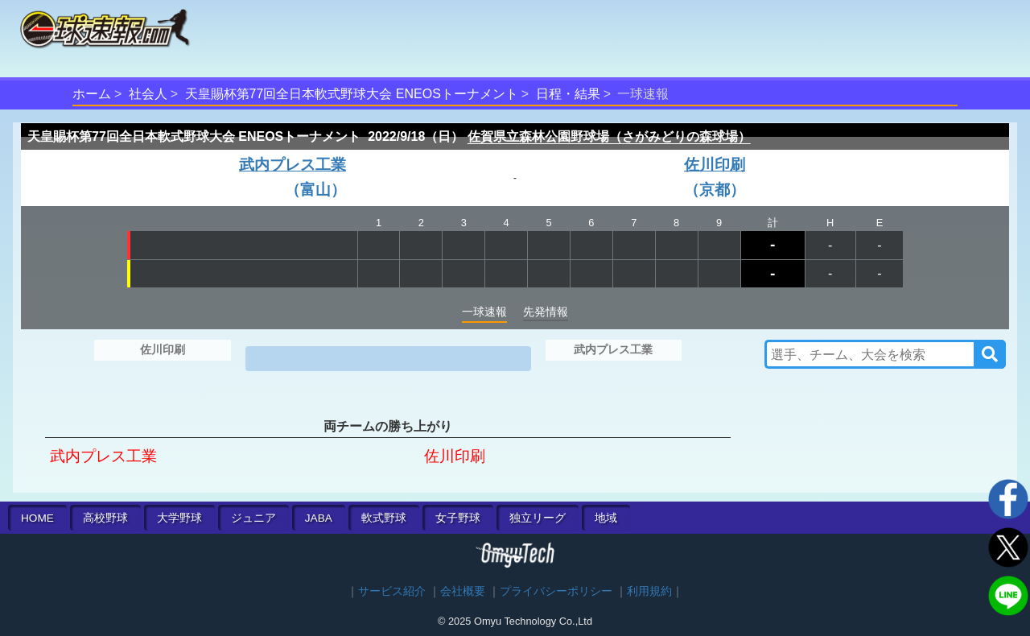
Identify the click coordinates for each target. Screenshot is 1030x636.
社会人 (148, 94)
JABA (318, 518)
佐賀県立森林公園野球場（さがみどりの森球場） (609, 136)
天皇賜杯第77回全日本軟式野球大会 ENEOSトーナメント (351, 94)
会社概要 (462, 591)
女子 (457, 518)
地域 (606, 518)
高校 (105, 518)
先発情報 (545, 311)
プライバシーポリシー (556, 591)
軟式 (383, 518)
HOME (37, 518)
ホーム (91, 94)
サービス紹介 (392, 591)
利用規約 (649, 591)
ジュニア (253, 518)
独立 (537, 518)
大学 (179, 518)
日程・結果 (568, 94)
